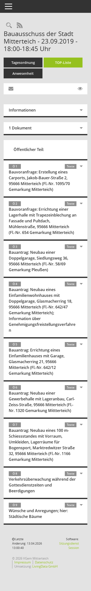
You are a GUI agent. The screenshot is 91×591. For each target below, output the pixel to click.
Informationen (22, 110)
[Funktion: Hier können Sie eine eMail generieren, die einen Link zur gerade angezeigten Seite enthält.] (11, 88)
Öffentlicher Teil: (29, 149)
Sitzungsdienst (69, 545)
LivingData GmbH (45, 566)
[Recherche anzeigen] (9, 26)
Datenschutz (44, 562)
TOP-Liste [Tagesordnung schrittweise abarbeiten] (63, 62)
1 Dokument (20, 128)
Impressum (22, 562)
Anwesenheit (23, 73)
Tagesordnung (23, 62)
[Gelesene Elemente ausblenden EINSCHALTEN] (80, 88)
